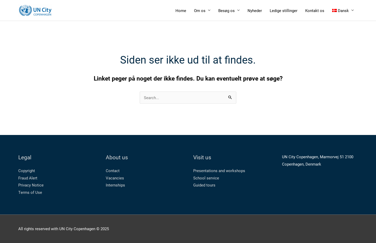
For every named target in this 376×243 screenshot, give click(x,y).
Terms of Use (30, 192)
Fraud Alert (27, 177)
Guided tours (204, 185)
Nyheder (255, 10)
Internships (115, 185)
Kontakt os (314, 10)
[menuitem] (343, 10)
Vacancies (115, 177)
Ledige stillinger (283, 10)
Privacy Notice (31, 185)
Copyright (26, 170)
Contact (113, 170)
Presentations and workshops (219, 170)
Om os (199, 10)
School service (206, 177)
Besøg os (226, 10)
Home (180, 10)
